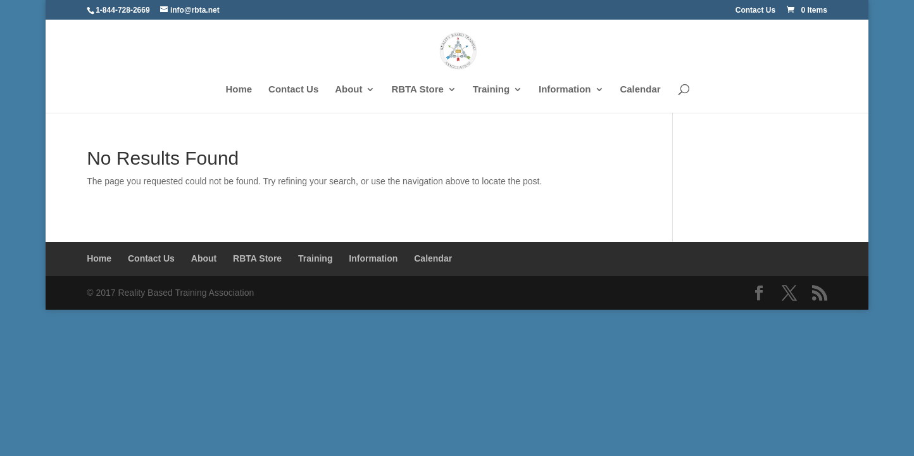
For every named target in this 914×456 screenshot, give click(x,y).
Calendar (640, 89)
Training (491, 89)
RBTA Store (417, 89)
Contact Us (755, 10)
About (348, 89)
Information (565, 89)
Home (239, 89)
